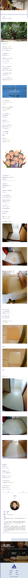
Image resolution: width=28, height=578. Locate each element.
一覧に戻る (14, 495)
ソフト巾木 (20, 14)
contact (17, 574)
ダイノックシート (25, 14)
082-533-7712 (14, 558)
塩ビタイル (3, 20)
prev (8, 491)
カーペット (5, 14)
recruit (17, 570)
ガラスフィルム (10, 14)
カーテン (2, 14)
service (10, 572)
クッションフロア (15, 14)
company (10, 570)
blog (16, 572)
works (10, 574)
